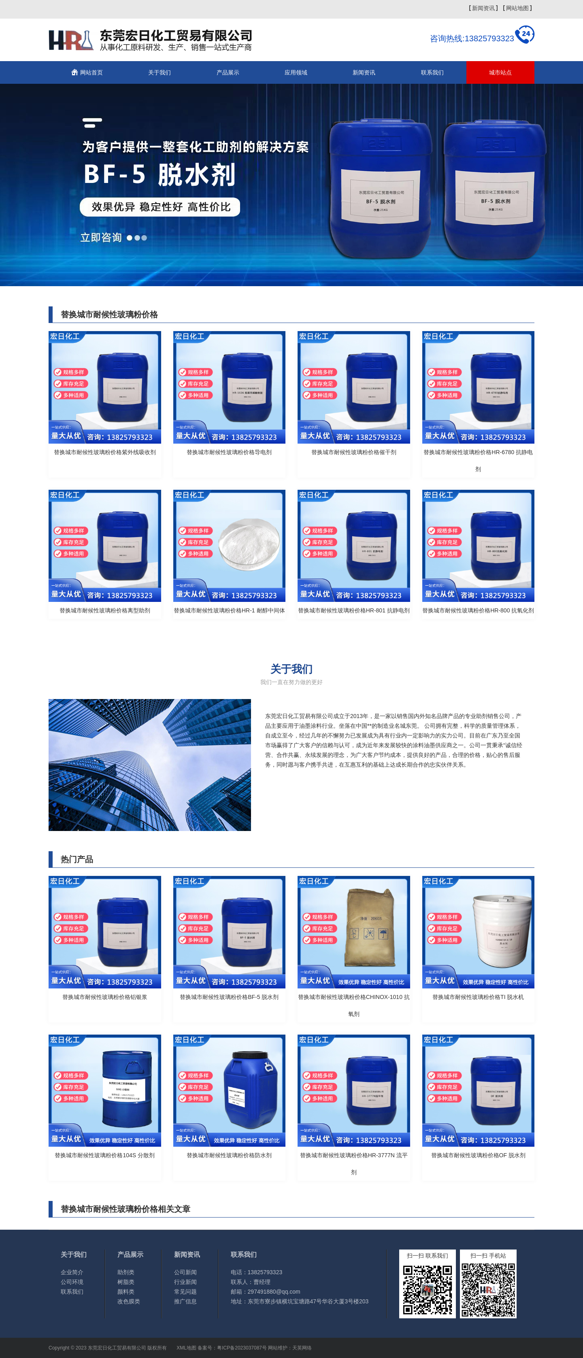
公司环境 (72, 1282)
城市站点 (500, 72)
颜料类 (125, 1291)
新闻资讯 (483, 8)
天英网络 (302, 1348)
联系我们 (432, 72)
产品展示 (228, 72)
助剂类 (125, 1272)
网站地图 (517, 8)
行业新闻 (185, 1282)
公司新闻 (185, 1272)
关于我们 (159, 72)
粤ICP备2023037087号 (242, 1348)
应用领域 (296, 72)
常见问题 (185, 1291)
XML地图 (186, 1348)
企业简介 (72, 1272)
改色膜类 (128, 1301)
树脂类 (125, 1282)
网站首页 (91, 72)
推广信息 (185, 1301)
